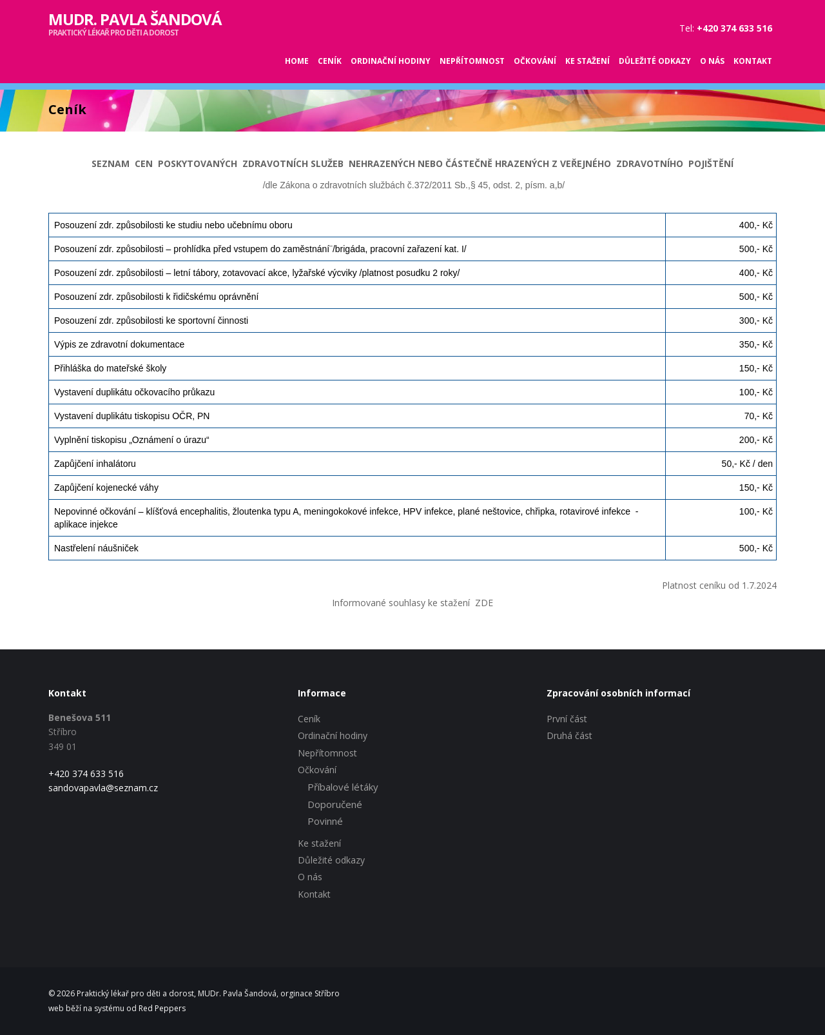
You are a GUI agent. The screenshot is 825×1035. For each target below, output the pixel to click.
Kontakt (752, 60)
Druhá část (569, 735)
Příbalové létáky (342, 786)
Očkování (535, 60)
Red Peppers (162, 1008)
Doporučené (334, 804)
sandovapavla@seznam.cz (103, 788)
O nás (712, 60)
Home (297, 60)
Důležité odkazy (655, 60)
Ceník (330, 60)
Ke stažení (587, 60)
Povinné (325, 820)
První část (567, 719)
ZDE (484, 602)
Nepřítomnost (472, 60)
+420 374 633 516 (86, 773)
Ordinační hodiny (391, 60)
